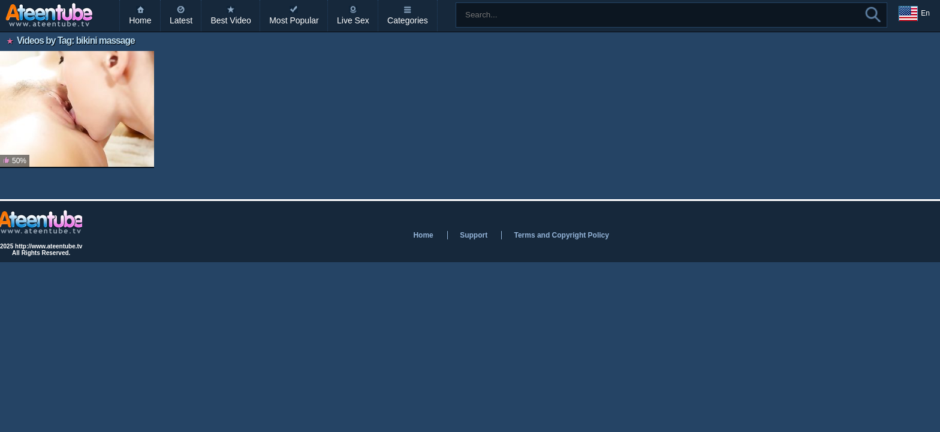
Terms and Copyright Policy (561, 235)
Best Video (230, 20)
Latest (181, 20)
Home (140, 20)
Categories (407, 20)
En (914, 14)
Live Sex (353, 20)
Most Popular (293, 20)
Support (473, 235)
